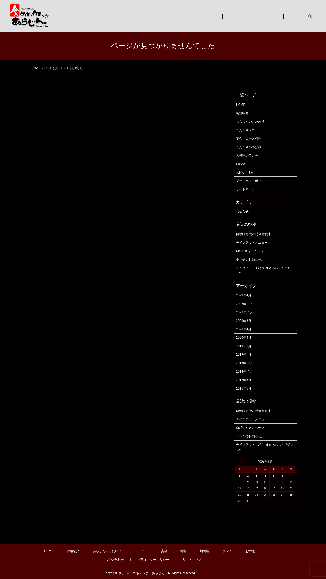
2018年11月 (244, 371)
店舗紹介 (124, 16)
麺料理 (233, 16)
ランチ (250, 16)
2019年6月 (243, 346)
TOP (35, 68)
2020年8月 (243, 321)
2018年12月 (244, 363)
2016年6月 (243, 388)
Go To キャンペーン (250, 251)
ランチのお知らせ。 (250, 259)
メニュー (181, 16)
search (309, 16)
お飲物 (268, 16)
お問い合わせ (289, 16)
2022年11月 (244, 304)
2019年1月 (243, 354)
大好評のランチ (247, 155)
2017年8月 (243, 380)
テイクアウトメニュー (252, 242)
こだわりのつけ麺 (248, 147)
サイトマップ (245, 189)
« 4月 (240, 461)
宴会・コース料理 (208, 16)
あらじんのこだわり (152, 16)
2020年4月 (243, 329)
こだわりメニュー (248, 130)
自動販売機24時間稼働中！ (255, 234)
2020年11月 (244, 312)
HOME (105, 16)
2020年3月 (243, 337)
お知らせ (242, 211)
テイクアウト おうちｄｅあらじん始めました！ (265, 270)
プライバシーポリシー (252, 181)
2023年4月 (243, 295)
